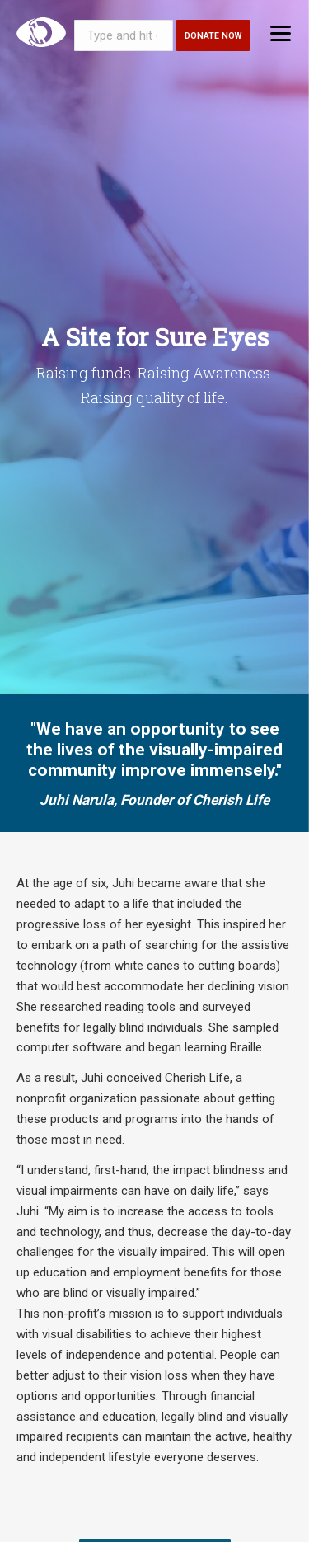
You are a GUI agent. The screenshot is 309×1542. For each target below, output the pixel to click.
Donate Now (213, 36)
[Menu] (280, 32)
